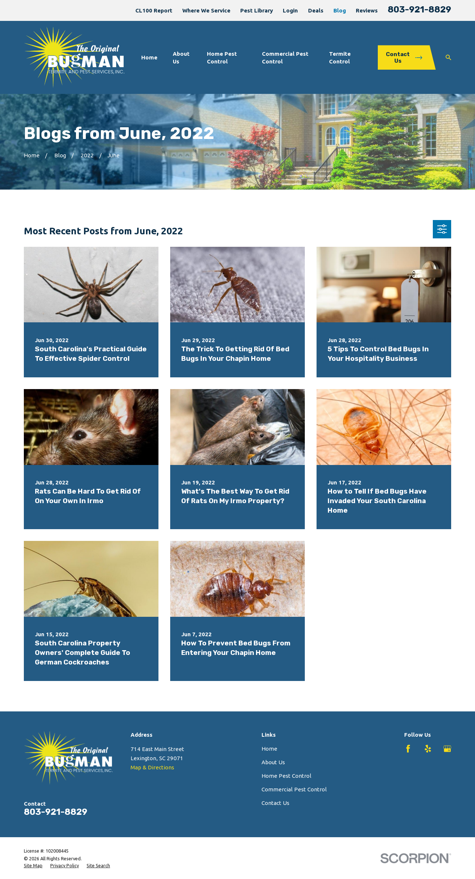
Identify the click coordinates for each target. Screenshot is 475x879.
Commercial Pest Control (294, 789)
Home (269, 749)
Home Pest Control (286, 776)
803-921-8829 (419, 9)
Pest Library (256, 10)
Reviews (367, 10)
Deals (316, 10)
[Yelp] (428, 748)
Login (290, 10)
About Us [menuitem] (181, 58)
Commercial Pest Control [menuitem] (285, 58)
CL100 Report (153, 10)
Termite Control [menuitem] (340, 58)
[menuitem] (33, 865)
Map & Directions (152, 767)
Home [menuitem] (149, 57)
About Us (273, 762)
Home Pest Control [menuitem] (222, 58)
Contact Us (275, 803)
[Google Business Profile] (447, 748)
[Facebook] (408, 748)
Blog (339, 10)
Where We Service (206, 10)
